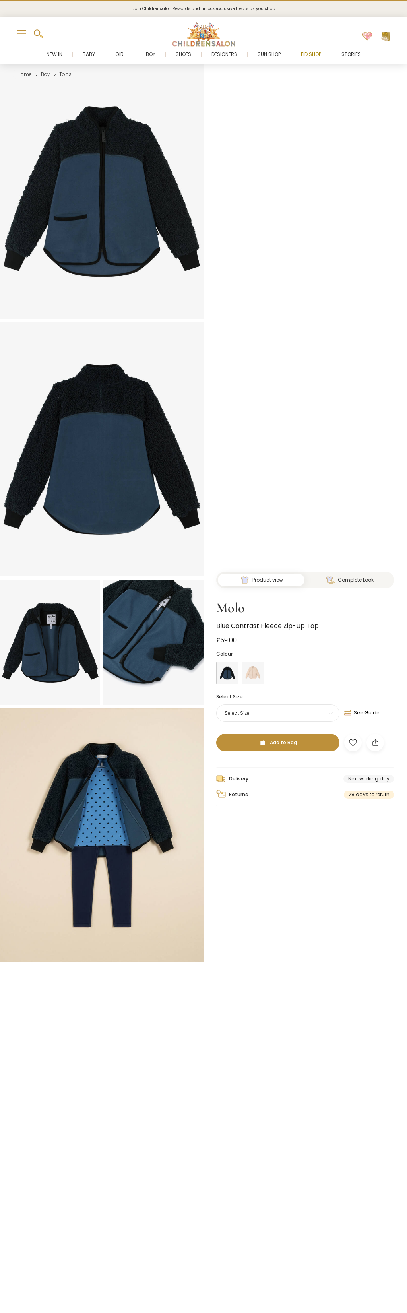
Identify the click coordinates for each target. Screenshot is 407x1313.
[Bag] (385, 36)
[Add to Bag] (277, 736)
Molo (230, 601)
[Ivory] (253, 667)
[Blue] (227, 667)
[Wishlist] (367, 36)
